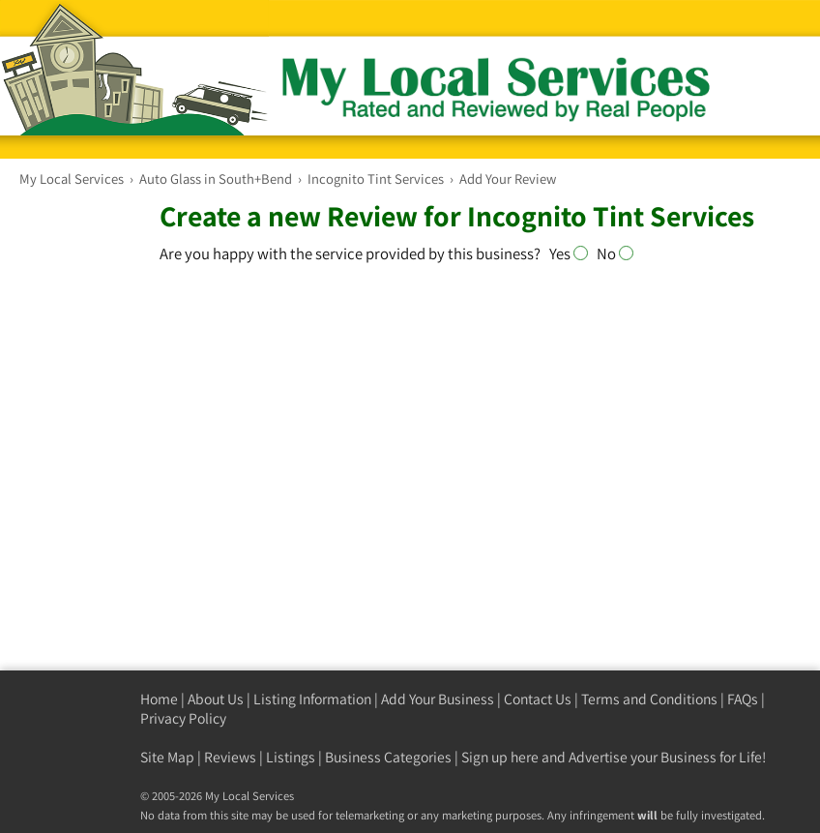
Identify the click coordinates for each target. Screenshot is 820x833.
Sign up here (500, 757)
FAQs (742, 699)
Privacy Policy (183, 718)
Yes (572, 253)
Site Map (167, 757)
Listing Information (312, 699)
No (615, 253)
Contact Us (537, 699)
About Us (216, 699)
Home (159, 699)
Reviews (230, 757)
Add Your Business (437, 699)
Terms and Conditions (649, 699)
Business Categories (388, 757)
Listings (290, 757)
